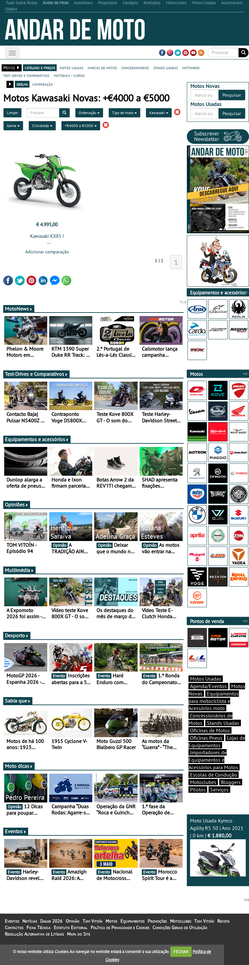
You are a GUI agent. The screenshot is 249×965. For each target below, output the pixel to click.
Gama (13, 125)
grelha (22, 84)
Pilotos (198, 789)
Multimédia (19, 570)
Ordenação (89, 112)
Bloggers (231, 782)
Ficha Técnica (39, 927)
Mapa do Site (78, 934)
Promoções (157, 921)
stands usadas (165, 67)
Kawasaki (158, 112)
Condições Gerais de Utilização (180, 927)
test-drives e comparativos (26, 75)
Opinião (72, 921)
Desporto (17, 635)
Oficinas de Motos (210, 730)
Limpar (12, 112)
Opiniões (16, 504)
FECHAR (181, 951)
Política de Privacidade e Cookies (120, 927)
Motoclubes (203, 782)
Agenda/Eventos (208, 686)
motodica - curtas (69, 75)
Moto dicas (19, 766)
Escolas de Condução (213, 774)
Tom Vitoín (92, 921)
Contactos (14, 927)
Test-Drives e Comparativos (36, 374)
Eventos (16, 831)
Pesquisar (231, 95)
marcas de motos (102, 67)
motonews (190, 67)
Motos (111, 921)
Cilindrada (42, 125)
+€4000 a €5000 (81, 125)
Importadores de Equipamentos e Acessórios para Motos (213, 759)
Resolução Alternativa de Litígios (34, 934)
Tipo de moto (124, 112)
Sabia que (18, 700)
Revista (223, 921)
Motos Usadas (205, 678)
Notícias (29, 921)
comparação (42, 84)
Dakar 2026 (51, 921)
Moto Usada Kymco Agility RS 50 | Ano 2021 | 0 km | (218, 846)
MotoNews (19, 308)
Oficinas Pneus (206, 738)
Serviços (219, 789)
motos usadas (71, 67)
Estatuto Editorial (70, 927)
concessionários (135, 67)
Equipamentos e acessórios (37, 439)
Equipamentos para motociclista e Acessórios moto (213, 701)
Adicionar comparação (47, 252)
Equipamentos (132, 921)
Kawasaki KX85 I (47, 236)
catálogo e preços (40, 67)
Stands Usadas (223, 723)
